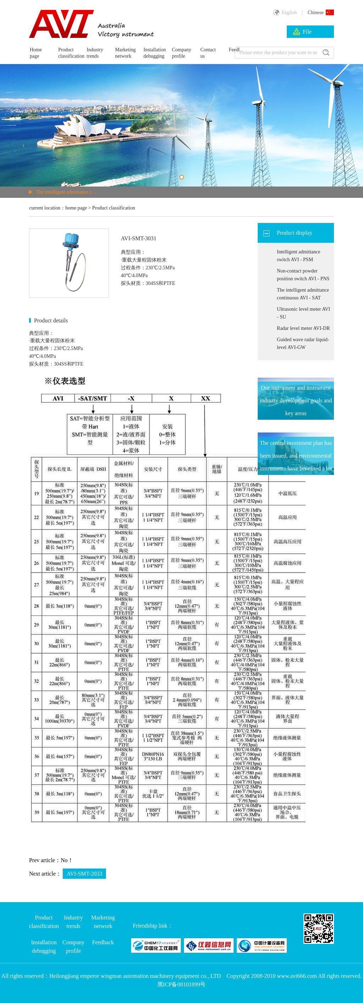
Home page (36, 53)
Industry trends (94, 53)
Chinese (321, 12)
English (285, 12)
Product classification (68, 53)
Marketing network (125, 53)
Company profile (181, 53)
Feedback (103, 942)
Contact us (208, 53)
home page (76, 208)
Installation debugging (154, 53)
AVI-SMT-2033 (84, 874)
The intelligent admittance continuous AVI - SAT (66, 192)
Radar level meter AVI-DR (303, 328)
